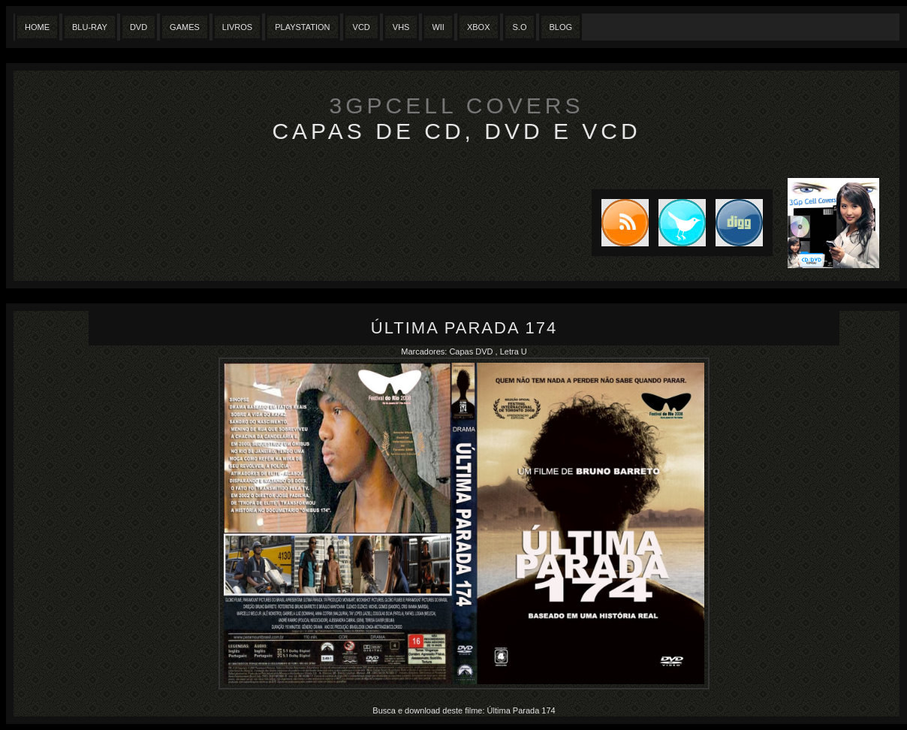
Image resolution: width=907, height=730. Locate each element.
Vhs (401, 27)
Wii (438, 27)
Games (185, 27)
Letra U (513, 351)
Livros (237, 27)
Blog (560, 27)
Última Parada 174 (464, 327)
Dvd (138, 27)
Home (37, 27)
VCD (361, 27)
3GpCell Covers (457, 105)
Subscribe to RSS (620, 222)
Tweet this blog (677, 222)
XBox (478, 27)
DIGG (739, 222)
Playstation (302, 27)
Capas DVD (472, 351)
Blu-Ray (89, 27)
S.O (520, 27)
